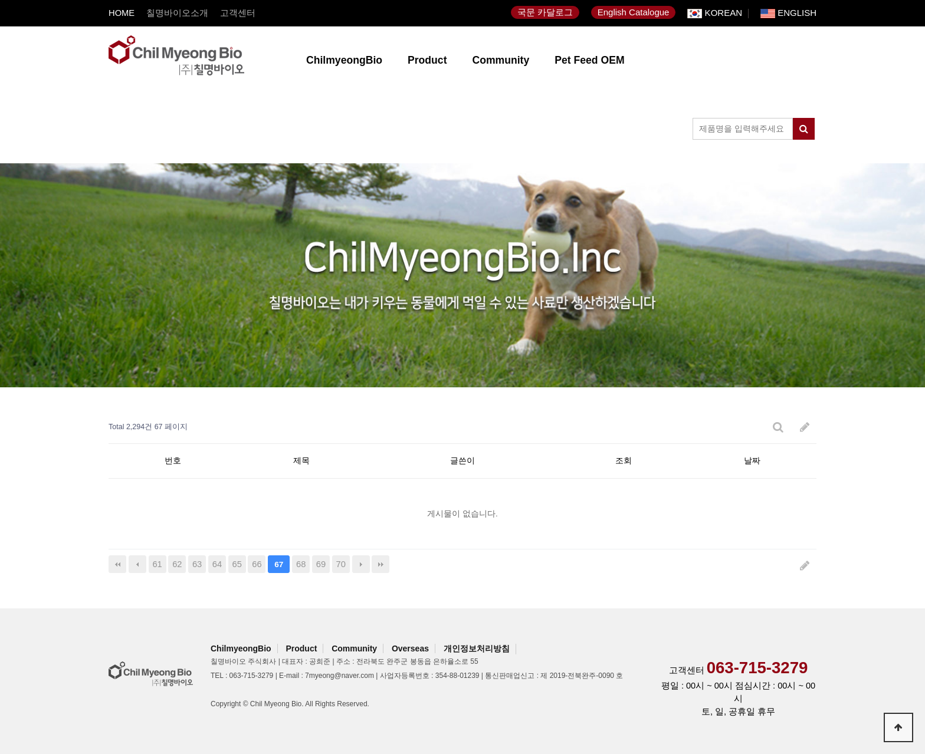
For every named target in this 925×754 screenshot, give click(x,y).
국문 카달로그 (545, 12)
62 (177, 564)
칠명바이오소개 (177, 13)
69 (321, 564)
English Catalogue (634, 12)
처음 (117, 564)
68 (301, 564)
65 (237, 564)
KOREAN (714, 13)
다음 (361, 564)
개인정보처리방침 (477, 648)
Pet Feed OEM (589, 60)
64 (217, 564)
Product (427, 60)
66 (256, 564)
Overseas (410, 648)
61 (157, 564)
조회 (623, 460)
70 (341, 564)
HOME (122, 13)
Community (501, 60)
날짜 (752, 460)
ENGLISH (788, 13)
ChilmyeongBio (344, 60)
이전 (137, 564)
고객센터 (237, 13)
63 (197, 564)
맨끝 (380, 564)
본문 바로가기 (0, 0)
